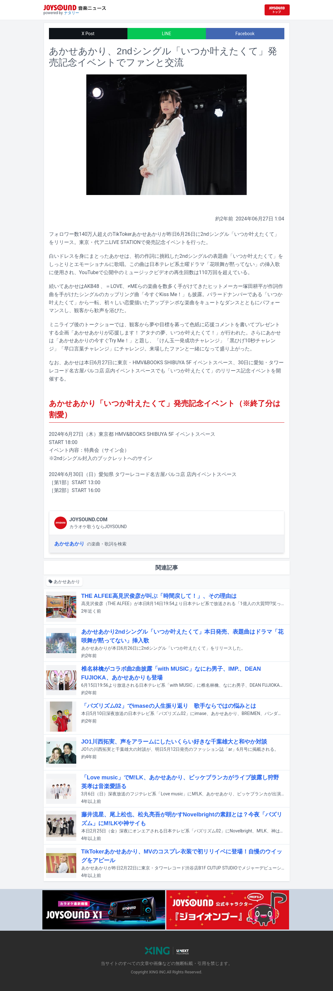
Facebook (245, 33)
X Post (88, 33)
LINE (166, 33)
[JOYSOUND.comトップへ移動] (277, 9)
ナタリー (71, 13)
